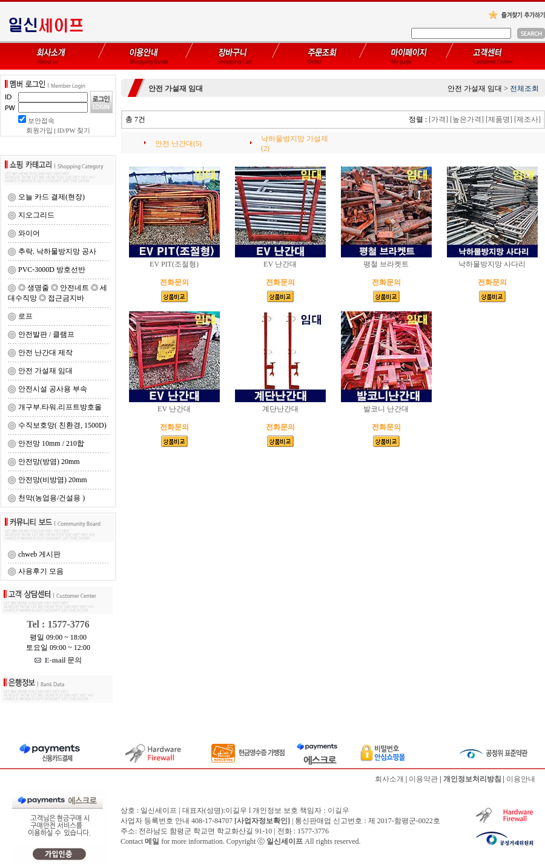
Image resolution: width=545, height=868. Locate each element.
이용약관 (423, 779)
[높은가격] (467, 119)
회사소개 (389, 779)
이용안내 (520, 779)
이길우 (338, 810)
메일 (152, 841)
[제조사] (527, 119)
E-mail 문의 (58, 660)
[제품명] (499, 119)
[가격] (438, 119)
